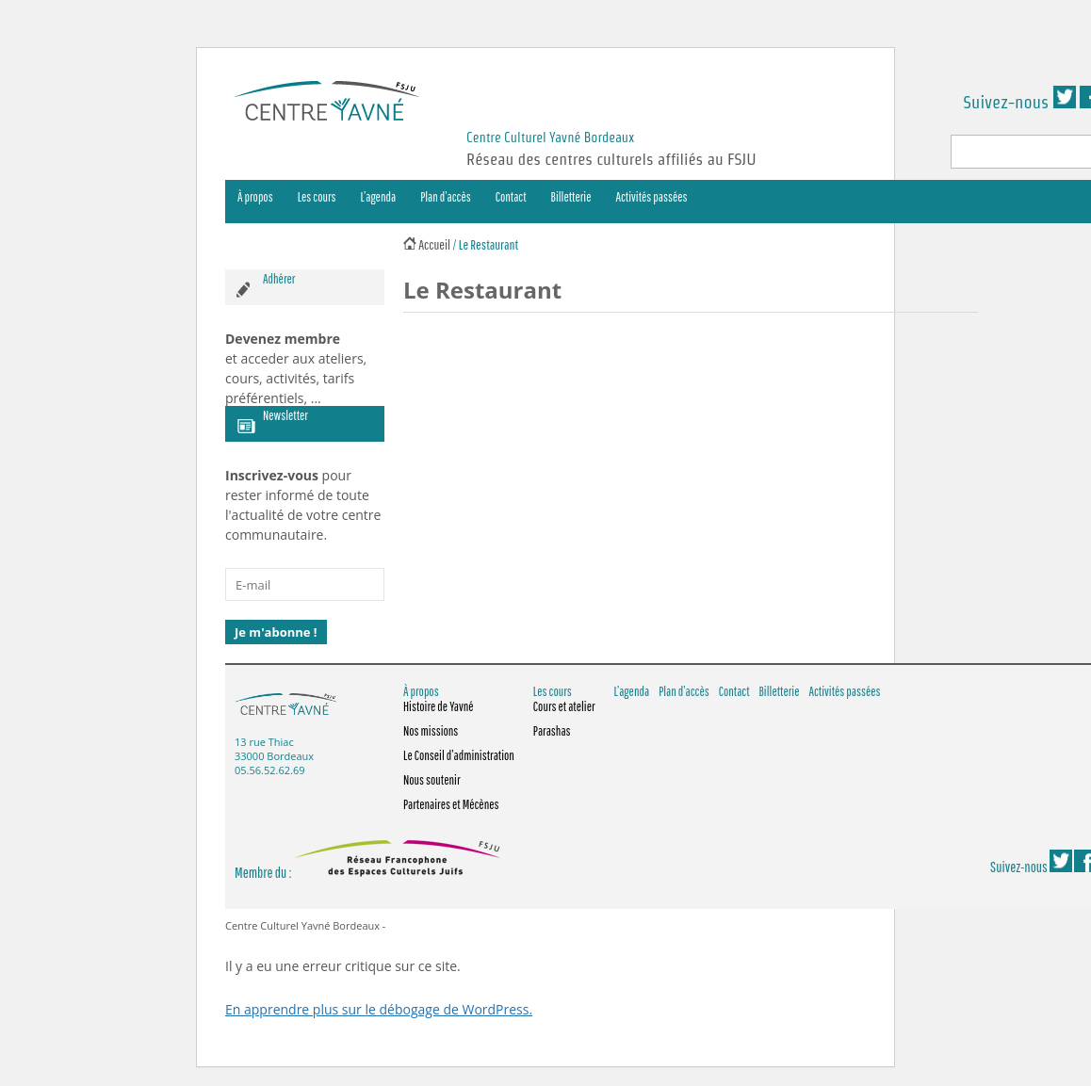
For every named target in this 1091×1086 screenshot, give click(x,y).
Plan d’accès (445, 196)
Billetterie (571, 196)
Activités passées (652, 196)
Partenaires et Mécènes (451, 804)
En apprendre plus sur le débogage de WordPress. (378, 1009)
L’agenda (379, 196)
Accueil (434, 244)
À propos (255, 196)
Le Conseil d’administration (458, 755)
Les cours (317, 196)
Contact (511, 196)
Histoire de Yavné (438, 706)
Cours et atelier (564, 706)
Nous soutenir (432, 779)
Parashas (552, 730)
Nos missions (430, 730)
